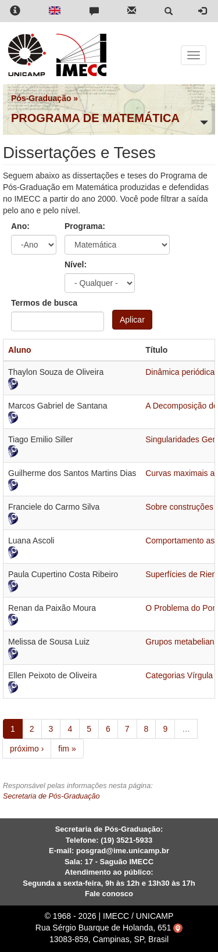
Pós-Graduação (41, 98)
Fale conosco (109, 893)
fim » (67, 748)
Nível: (76, 264)
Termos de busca (44, 302)
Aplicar (132, 319)
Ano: (20, 226)
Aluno (19, 350)
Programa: (85, 226)
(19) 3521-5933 (126, 840)
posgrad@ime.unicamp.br (122, 850)
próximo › (27, 748)
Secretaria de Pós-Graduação (51, 796)
